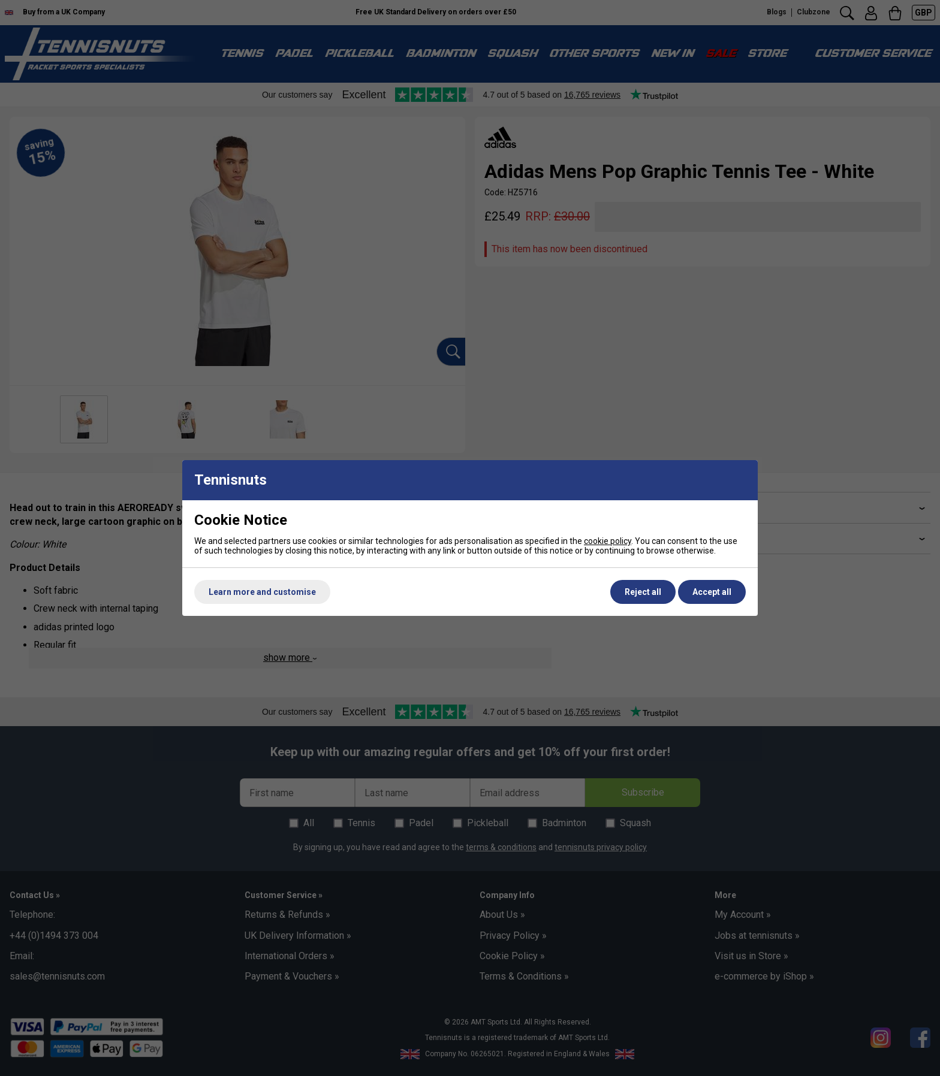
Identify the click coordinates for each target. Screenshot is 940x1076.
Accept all (711, 592)
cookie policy (607, 541)
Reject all (643, 592)
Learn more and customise (262, 592)
